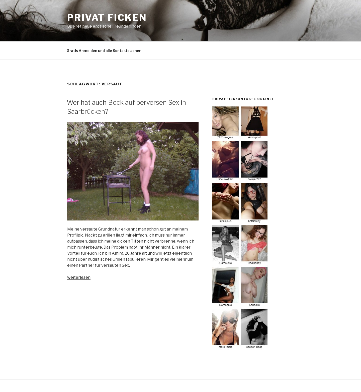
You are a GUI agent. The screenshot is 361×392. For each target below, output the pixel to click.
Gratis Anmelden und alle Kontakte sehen (104, 50)
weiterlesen (79, 277)
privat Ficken (107, 17)
